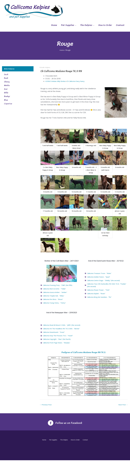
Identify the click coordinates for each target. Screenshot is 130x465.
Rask (6, 78)
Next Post (123, 409)
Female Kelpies (45, 67)
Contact (120, 25)
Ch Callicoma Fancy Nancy (78, 81)
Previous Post (46, 409)
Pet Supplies (67, 25)
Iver (6, 89)
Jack (6, 74)
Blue (6, 100)
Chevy (6, 81)
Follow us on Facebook (69, 427)
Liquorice (8, 103)
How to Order (105, 25)
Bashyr (7, 96)
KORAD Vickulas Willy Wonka (56, 81)
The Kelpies (86, 25)
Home (54, 25)
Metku (7, 85)
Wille (6, 92)
